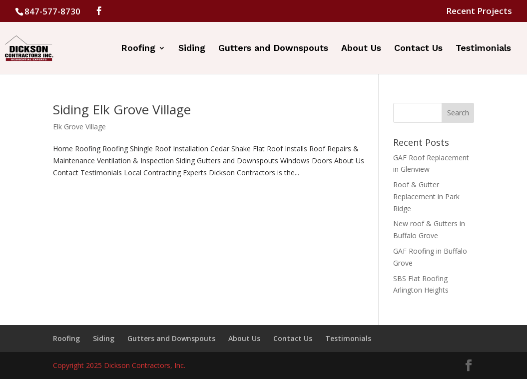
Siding (191, 48)
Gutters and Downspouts (273, 48)
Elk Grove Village (79, 126)
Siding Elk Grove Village (122, 109)
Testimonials (483, 48)
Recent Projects (479, 11)
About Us (361, 48)
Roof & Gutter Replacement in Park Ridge (426, 196)
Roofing (138, 48)
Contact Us (418, 48)
